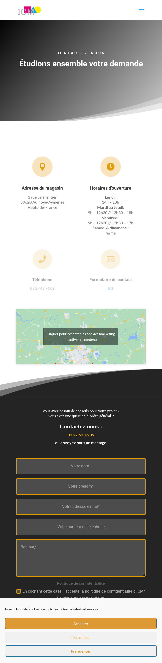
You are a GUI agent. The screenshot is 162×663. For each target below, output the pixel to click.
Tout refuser (81, 644)
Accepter (81, 630)
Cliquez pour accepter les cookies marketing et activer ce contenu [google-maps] (81, 337)
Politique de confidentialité (81, 598)
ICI (110, 287)
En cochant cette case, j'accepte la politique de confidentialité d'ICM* (81, 595)
